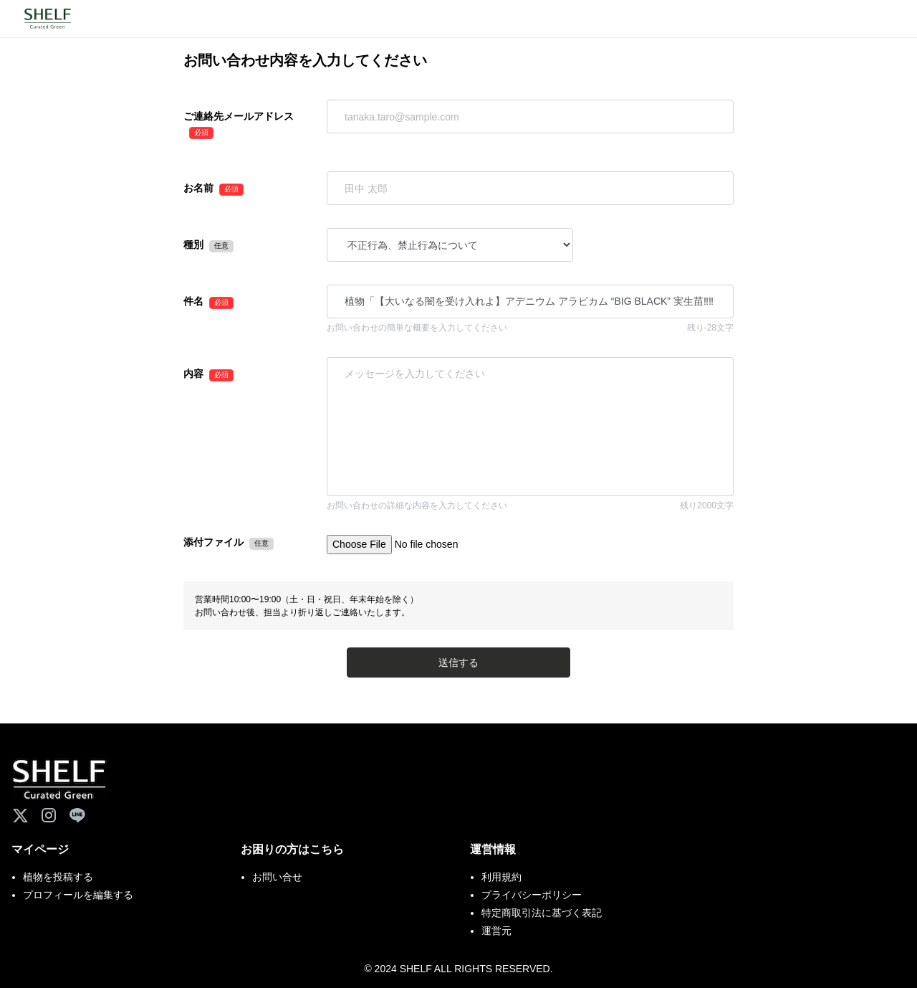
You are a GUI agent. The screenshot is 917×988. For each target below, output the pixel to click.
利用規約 (501, 877)
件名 (193, 301)
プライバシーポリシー (531, 895)
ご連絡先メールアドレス (238, 116)
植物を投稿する (58, 877)
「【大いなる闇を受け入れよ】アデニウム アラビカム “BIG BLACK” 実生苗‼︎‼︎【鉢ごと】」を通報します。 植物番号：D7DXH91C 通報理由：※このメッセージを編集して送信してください (530, 426)
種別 (193, 244)
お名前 (198, 188)
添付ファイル (213, 542)
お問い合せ (277, 877)
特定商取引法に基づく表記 (541, 912)
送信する (458, 662)
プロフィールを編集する (78, 895)
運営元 (496, 930)
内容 (193, 373)
